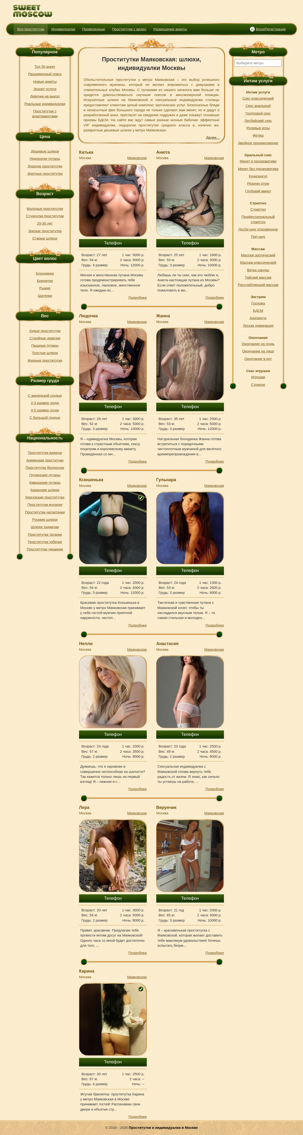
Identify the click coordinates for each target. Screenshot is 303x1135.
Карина (86, 971)
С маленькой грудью (45, 395)
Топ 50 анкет (45, 67)
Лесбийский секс (258, 121)
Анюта (163, 152)
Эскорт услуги (44, 89)
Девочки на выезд (44, 96)
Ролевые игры (258, 128)
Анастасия (167, 643)
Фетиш (258, 135)
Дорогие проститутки (45, 166)
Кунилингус (258, 176)
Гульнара (166, 479)
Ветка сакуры (258, 270)
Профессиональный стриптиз (258, 219)
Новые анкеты (45, 81)
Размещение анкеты (170, 29)
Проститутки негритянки (45, 512)
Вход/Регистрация (271, 29)
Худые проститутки (45, 331)
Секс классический (258, 98)
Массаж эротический (258, 255)
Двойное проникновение (258, 143)
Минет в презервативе (258, 161)
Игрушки (258, 377)
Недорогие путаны (45, 159)
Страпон (258, 385)
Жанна (163, 316)
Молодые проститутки (45, 209)
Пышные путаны (44, 345)
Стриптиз (258, 209)
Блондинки (45, 273)
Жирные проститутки (45, 360)
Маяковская (137, 158)
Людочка (88, 316)
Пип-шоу (258, 237)
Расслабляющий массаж (258, 285)
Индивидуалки (63, 29)
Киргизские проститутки (44, 497)
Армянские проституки (44, 460)
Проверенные (93, 29)
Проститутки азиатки (45, 453)
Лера (84, 807)
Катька (86, 152)
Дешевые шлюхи (45, 151)
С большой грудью (45, 417)
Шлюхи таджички (45, 527)
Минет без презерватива (258, 169)
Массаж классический (258, 262)
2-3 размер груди (45, 403)
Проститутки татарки (45, 534)
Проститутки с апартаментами (45, 113)
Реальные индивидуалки (44, 104)
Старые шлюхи (44, 238)
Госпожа (258, 303)
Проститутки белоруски (45, 468)
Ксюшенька (91, 479)
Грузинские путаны (44, 475)
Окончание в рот (258, 359)
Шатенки (45, 296)
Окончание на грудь (258, 344)
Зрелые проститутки (45, 231)
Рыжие (45, 288)
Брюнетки (45, 281)
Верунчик (166, 807)
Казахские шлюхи (44, 490)
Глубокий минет (258, 191)
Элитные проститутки (45, 173)
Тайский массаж (258, 277)
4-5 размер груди (45, 410)
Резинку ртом (258, 183)
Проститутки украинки (45, 549)
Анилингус (258, 318)
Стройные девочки (45, 338)
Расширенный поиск (45, 74)
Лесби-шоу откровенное (258, 229)
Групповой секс (258, 113)
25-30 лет (45, 223)
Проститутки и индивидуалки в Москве (163, 1128)
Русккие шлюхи (45, 519)
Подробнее (137, 297)
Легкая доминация (258, 325)
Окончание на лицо (258, 351)
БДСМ (258, 311)
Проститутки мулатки (44, 505)
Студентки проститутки (45, 216)
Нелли (86, 643)
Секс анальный (258, 106)
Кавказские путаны (45, 482)
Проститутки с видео (129, 29)
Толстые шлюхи (45, 353)
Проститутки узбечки (45, 542)
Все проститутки (30, 29)
